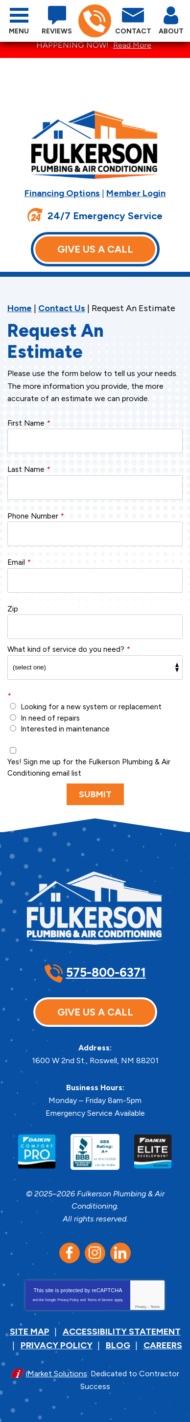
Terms (155, 1306)
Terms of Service (100, 1300)
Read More (132, 45)
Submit (95, 794)
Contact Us (61, 308)
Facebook (69, 1253)
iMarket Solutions (56, 1373)
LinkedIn (120, 1253)
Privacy (140, 1306)
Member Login (136, 193)
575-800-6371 (94, 21)
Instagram (95, 1253)
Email (18, 562)
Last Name (28, 469)
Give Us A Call (95, 249)
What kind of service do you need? (68, 649)
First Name (28, 423)
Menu (19, 31)
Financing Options (62, 193)
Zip (12, 609)
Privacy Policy (68, 1300)
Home (19, 308)
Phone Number (35, 516)
